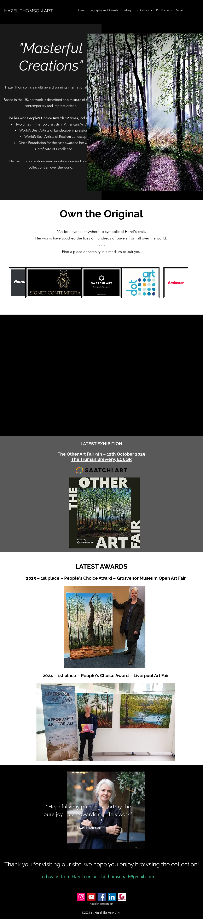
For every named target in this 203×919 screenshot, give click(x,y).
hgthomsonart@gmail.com (127, 876)
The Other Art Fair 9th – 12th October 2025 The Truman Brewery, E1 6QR (101, 456)
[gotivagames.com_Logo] (122, 897)
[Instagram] (81, 897)
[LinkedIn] (112, 897)
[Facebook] (102, 897)
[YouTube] (91, 897)
